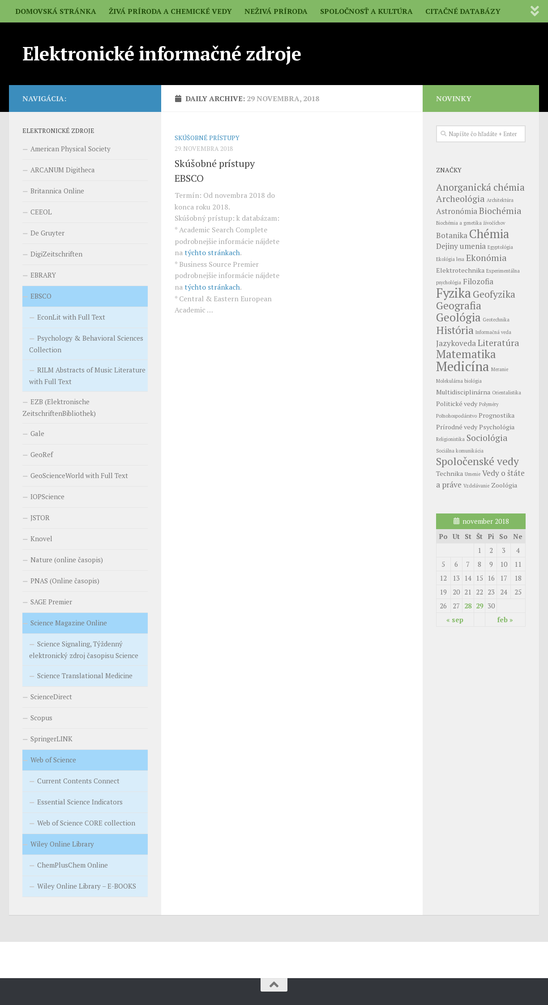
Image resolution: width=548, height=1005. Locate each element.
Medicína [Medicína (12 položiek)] (462, 366)
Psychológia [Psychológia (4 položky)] (496, 427)
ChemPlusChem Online (72, 864)
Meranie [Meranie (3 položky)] (499, 369)
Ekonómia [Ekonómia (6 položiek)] (486, 258)
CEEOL (41, 211)
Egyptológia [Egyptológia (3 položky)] (500, 247)
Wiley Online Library (62, 843)
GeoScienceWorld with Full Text (79, 475)
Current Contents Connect (78, 780)
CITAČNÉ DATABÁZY (463, 11)
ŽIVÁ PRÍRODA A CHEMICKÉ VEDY (170, 11)
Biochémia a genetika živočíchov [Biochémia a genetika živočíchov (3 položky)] (470, 223)
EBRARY (43, 274)
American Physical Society (70, 148)
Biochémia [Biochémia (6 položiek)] (500, 211)
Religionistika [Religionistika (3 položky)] (450, 439)
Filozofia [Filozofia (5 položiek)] (478, 281)
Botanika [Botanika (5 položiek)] (451, 235)
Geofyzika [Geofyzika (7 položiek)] (494, 294)
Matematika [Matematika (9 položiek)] (466, 353)
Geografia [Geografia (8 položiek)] (458, 305)
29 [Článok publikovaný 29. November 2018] (479, 605)
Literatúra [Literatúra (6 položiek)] (498, 343)
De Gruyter (47, 232)
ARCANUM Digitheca (62, 169)
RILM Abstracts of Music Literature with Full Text (87, 375)
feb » (505, 619)
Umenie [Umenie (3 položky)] (472, 474)
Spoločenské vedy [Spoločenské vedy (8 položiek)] (477, 461)
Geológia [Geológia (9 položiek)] (458, 317)
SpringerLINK (51, 738)
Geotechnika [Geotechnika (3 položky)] (496, 319)
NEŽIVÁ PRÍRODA (276, 11)
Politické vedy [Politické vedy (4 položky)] (456, 403)
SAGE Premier (51, 601)
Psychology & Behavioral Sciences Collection (86, 344)
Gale (37, 433)
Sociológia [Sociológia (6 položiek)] (487, 438)
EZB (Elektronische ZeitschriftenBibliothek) (59, 407)
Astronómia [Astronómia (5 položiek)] (456, 211)
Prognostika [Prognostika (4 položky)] (496, 415)
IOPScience (47, 496)
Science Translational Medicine (85, 675)
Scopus (41, 717)
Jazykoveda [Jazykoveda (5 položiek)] (456, 343)
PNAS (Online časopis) (64, 580)
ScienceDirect (51, 696)
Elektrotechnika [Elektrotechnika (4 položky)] (460, 270)
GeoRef (41, 454)
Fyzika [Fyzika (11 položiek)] (453, 293)
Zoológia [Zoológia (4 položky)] (504, 485)
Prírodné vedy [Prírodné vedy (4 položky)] (456, 427)
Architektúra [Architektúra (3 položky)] (500, 200)
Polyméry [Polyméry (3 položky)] (488, 404)
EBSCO (40, 295)
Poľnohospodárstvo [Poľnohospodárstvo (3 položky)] (456, 416)
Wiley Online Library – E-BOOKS (86, 885)
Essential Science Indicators (80, 801)
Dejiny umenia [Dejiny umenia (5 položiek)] (461, 246)
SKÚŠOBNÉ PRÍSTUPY (207, 137)
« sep (454, 619)
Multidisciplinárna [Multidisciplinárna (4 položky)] (463, 392)
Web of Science (53, 759)
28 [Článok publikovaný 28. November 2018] (467, 605)
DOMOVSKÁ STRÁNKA (55, 11)
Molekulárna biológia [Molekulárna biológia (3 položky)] (459, 381)
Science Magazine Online (68, 622)
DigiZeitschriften (56, 253)
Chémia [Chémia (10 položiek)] (489, 234)
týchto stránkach (212, 252)
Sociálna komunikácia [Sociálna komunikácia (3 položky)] (460, 451)
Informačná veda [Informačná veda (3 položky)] (493, 332)
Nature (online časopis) (66, 559)
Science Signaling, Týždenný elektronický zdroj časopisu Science (83, 649)
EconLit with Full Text (71, 316)
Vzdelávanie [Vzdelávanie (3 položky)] (476, 486)
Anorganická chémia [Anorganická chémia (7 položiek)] (480, 187)
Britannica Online (57, 190)
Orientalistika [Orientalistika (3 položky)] (506, 392)
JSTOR (40, 517)
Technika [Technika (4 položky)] (449, 473)
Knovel (41, 538)
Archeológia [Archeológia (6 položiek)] (460, 198)
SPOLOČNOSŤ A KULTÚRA (366, 11)
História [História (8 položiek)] (455, 330)
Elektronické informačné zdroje (161, 53)
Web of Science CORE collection (86, 822)
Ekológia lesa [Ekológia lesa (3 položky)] (450, 259)
